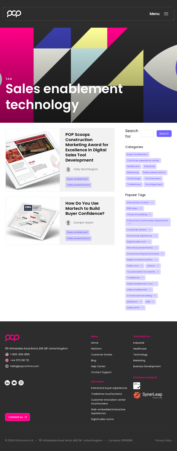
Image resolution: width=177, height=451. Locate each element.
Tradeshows (134, 184)
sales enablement (139, 289)
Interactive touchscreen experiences (147, 222)
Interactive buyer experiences (109, 388)
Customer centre (139, 229)
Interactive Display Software (145, 253)
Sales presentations (154, 172)
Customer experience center (143, 160)
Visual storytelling (139, 214)
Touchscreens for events (143, 271)
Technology (133, 178)
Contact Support (101, 372)
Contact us (15, 417)
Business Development (147, 366)
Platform (96, 348)
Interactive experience (142, 235)
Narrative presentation (142, 247)
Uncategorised (153, 184)
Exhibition (134, 301)
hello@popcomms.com (22, 366)
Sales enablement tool (142, 283)
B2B (150, 301)
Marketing (132, 172)
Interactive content (140, 202)
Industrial (149, 166)
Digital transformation (142, 259)
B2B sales (134, 208)
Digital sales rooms (102, 419)
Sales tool (135, 265)
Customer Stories (101, 354)
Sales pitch (135, 307)
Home (94, 343)
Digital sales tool (138, 241)
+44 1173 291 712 (17, 360)
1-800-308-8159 (17, 354)
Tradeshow (135, 277)
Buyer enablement (137, 154)
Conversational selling (141, 295)
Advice (153, 265)
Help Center (98, 366)
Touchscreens (153, 178)
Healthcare (133, 166)
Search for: (131, 133)
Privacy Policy (164, 440)
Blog (93, 360)
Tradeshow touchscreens (106, 394)
